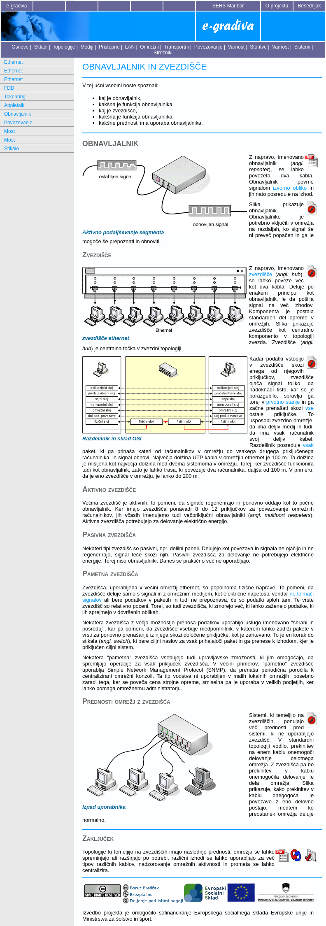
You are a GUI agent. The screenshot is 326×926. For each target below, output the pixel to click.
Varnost (236, 47)
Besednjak (309, 6)
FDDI (10, 88)
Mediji (86, 47)
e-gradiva (16, 6)
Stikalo (11, 148)
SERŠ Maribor (228, 6)
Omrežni (149, 47)
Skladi (41, 47)
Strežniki (163, 53)
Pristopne (109, 47)
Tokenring (15, 97)
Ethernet (13, 62)
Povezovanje (208, 47)
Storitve (258, 47)
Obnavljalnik (17, 114)
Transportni (176, 47)
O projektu (276, 6)
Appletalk (14, 105)
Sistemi (302, 47)
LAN (130, 47)
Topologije (64, 47)
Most (9, 131)
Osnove (20, 47)
